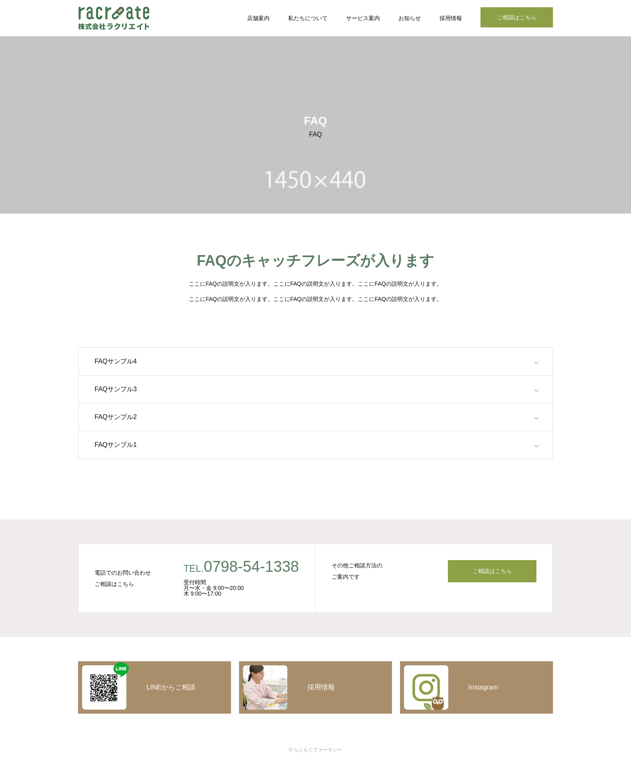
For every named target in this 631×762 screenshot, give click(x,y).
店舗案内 (258, 18)
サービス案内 (363, 18)
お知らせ (409, 18)
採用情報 (450, 18)
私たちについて (308, 18)
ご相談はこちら (516, 17)
